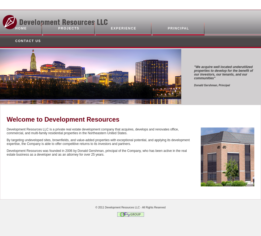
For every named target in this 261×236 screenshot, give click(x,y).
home (21, 28)
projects (69, 28)
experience (123, 28)
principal (178, 28)
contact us (28, 41)
